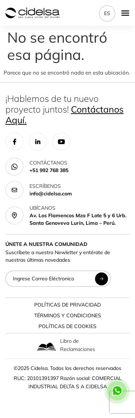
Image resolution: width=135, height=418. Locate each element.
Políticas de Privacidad (67, 304)
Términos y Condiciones (67, 315)
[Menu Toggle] (125, 13)
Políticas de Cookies (67, 326)
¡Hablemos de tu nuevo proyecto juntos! (64, 109)
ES (107, 13)
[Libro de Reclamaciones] (46, 346)
